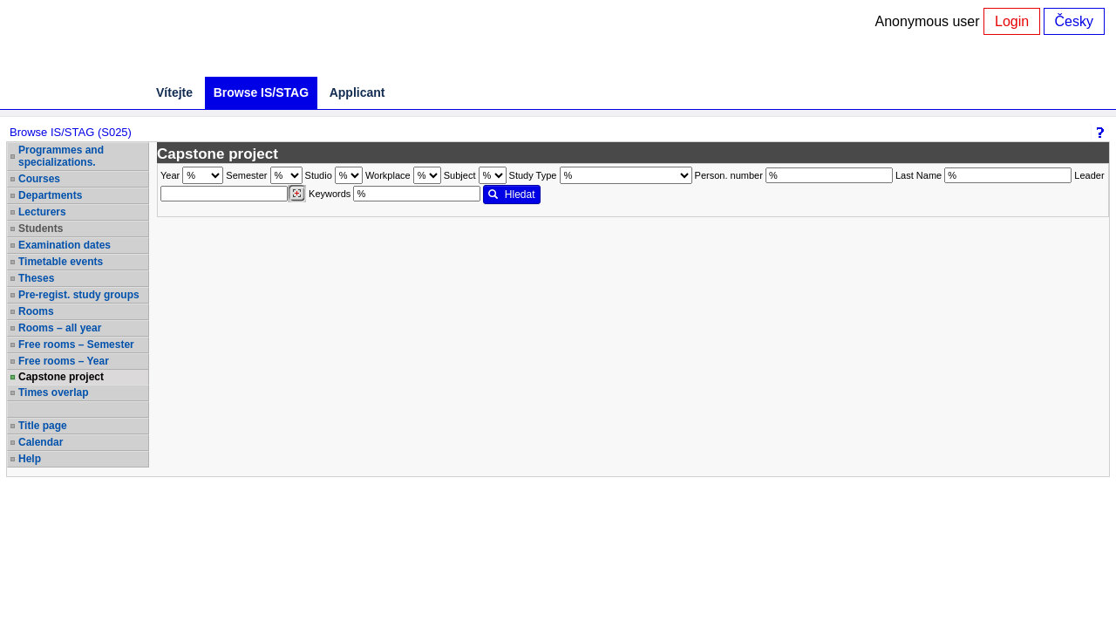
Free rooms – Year (63, 361)
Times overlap (53, 392)
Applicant (357, 92)
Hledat (511, 194)
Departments (50, 195)
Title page (42, 426)
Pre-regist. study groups (79, 295)
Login (1012, 21)
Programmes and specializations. (61, 156)
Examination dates (64, 245)
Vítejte (174, 92)
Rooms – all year (59, 328)
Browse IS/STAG (261, 92)
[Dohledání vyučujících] (297, 193)
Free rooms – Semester (76, 344)
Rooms (36, 311)
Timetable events (60, 262)
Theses (36, 278)
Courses (39, 179)
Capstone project (61, 377)
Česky (1074, 21)
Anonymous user (929, 21)
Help (29, 459)
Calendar (40, 442)
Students (40, 228)
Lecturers (42, 212)
